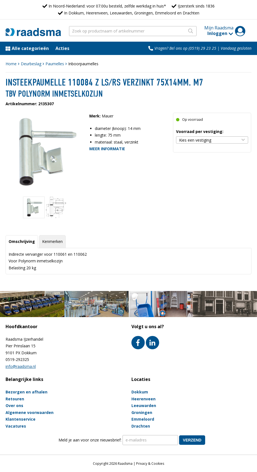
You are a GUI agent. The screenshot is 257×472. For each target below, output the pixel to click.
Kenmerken (52, 241)
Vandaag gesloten (236, 48)
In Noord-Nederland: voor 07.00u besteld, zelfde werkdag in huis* (107, 6)
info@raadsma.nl (21, 366)
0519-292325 (17, 359)
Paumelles (54, 63)
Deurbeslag (31, 63)
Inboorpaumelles (83, 63)
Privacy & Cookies (150, 463)
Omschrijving (22, 241)
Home (11, 63)
